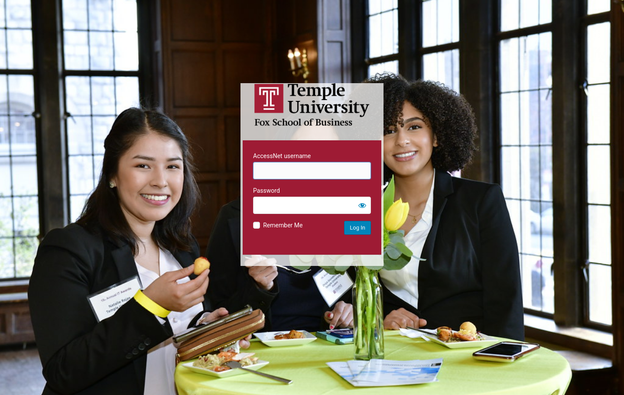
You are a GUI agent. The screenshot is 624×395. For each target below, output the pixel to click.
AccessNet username (282, 155)
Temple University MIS (312, 104)
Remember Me (282, 225)
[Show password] (362, 205)
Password (266, 190)
